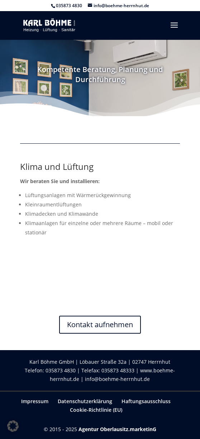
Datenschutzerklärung (85, 401)
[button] (13, 426)
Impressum (34, 401)
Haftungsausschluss (146, 401)
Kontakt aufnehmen (100, 324)
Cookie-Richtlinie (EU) (96, 409)
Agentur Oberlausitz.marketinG (117, 429)
